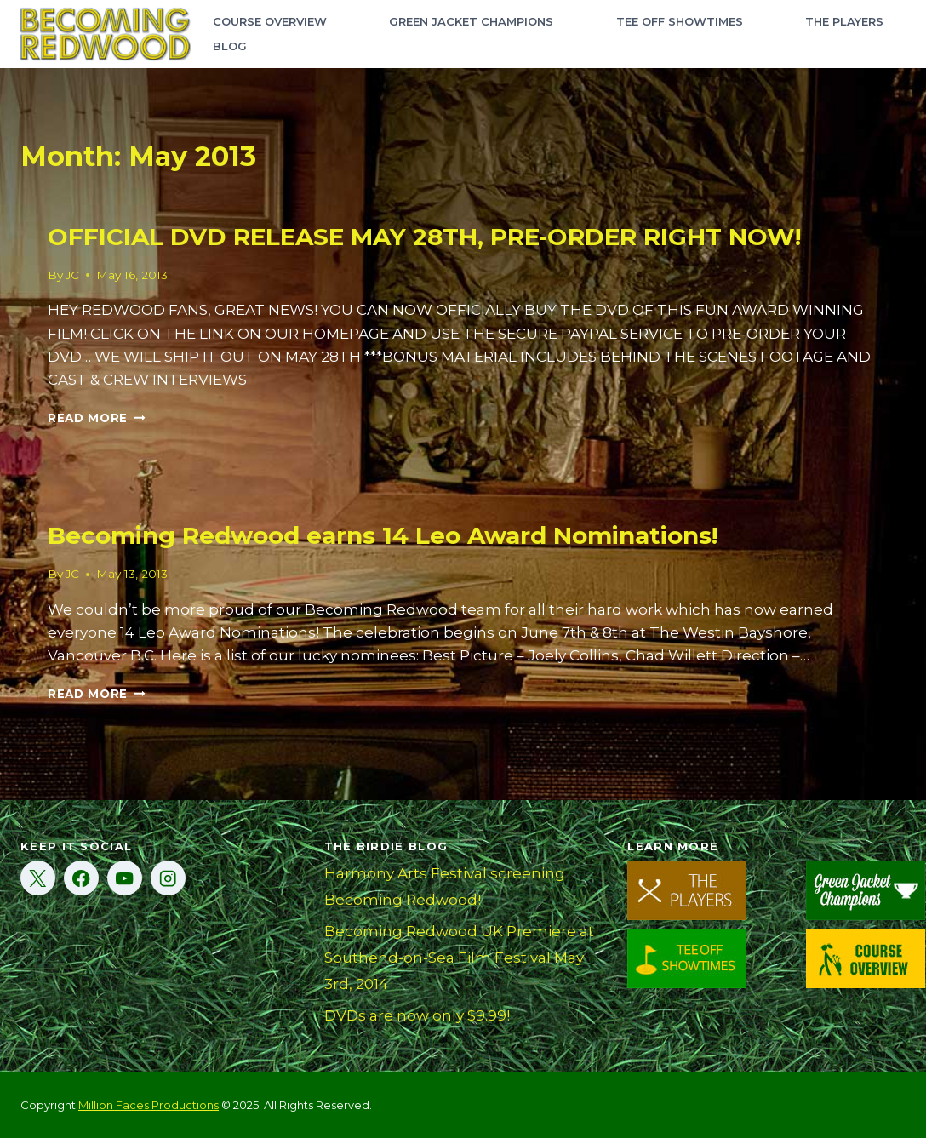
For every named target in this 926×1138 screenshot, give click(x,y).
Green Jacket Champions (471, 21)
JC (72, 275)
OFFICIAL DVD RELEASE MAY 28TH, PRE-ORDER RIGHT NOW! (424, 236)
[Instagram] (168, 878)
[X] (37, 878)
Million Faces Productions (148, 1105)
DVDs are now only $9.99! (417, 1015)
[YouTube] (124, 878)
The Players (844, 21)
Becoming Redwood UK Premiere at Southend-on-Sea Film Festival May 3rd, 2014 (459, 957)
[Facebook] (81, 878)
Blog (230, 46)
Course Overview (270, 21)
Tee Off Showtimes (679, 21)
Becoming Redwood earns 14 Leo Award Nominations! (382, 535)
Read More (97, 418)
